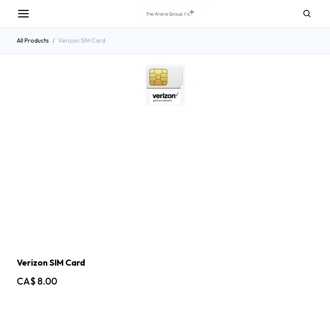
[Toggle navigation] (23, 13)
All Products (33, 40)
